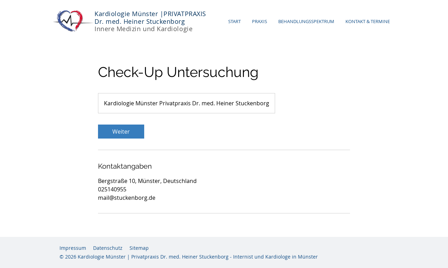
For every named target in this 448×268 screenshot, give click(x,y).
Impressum (72, 248)
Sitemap (139, 248)
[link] (121, 132)
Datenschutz (107, 248)
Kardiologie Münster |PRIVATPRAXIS (150, 13)
